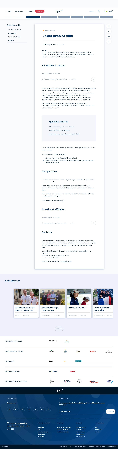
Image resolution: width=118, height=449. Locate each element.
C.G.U (71, 446)
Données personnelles (80, 446)
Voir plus (59, 328)
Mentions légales (63, 446)
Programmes (79, 431)
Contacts (10, 40)
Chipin (97, 431)
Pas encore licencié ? (63, 431)
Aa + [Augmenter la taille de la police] (109, 36)
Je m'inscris (110, 411)
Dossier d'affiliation (91, 17)
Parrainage (41, 436)
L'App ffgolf (98, 429)
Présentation (80, 427)
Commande (41, 427)
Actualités (79, 434)
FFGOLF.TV (30, 11)
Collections (79, 436)
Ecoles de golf (64, 17)
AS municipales (19, 17)
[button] (8, 11)
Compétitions (11, 33)
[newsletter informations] (67, 399)
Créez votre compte (63, 429)
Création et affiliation (14, 36)
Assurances (41, 434)
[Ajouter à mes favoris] (16, 291)
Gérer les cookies (111, 446)
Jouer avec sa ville (33, 17)
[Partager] (108, 26)
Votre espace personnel (64, 427)
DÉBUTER (91, 11)
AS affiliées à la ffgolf (14, 29)
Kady (96, 427)
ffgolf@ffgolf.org (66, 261)
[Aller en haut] (108, 41)
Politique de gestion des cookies (96, 446)
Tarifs (39, 429)
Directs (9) (40, 11)
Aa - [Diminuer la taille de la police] (109, 31)
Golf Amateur (9, 17)
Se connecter (80, 429)
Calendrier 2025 (77, 17)
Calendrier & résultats (49, 17)
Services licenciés (43, 431)
